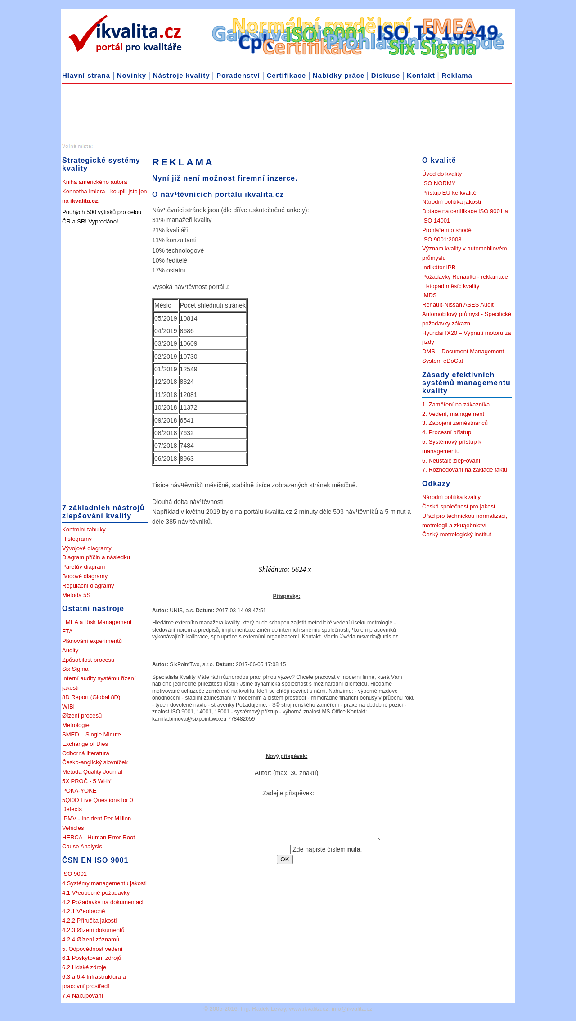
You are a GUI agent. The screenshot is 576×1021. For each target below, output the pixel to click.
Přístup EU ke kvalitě (449, 192)
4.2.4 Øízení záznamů (90, 939)
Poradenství (238, 75)
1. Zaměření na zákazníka (456, 404)
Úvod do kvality (442, 173)
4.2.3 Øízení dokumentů (93, 930)
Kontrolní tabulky (84, 529)
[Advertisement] (134, 115)
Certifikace (286, 75)
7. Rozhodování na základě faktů (464, 469)
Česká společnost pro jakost (458, 506)
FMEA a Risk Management (97, 622)
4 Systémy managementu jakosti (104, 883)
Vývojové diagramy (87, 548)
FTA (67, 631)
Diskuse (385, 75)
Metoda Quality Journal (92, 771)
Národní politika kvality (451, 497)
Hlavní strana (86, 75)
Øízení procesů (82, 715)
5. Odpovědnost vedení (92, 948)
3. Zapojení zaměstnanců (455, 422)
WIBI (68, 706)
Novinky (131, 75)
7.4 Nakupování (82, 995)
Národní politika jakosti (451, 201)
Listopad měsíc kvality (450, 286)
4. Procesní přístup (446, 432)
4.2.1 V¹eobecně (83, 911)
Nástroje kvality (181, 75)
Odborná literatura (85, 753)
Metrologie (76, 725)
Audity (70, 650)
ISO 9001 (74, 873)
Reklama (456, 75)
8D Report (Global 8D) (91, 697)
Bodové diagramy (85, 576)
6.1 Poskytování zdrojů (92, 957)
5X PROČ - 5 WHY (87, 781)
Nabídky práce (339, 75)
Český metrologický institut (456, 534)
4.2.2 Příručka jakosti (89, 920)
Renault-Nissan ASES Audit (458, 304)
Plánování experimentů (92, 641)
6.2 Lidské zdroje (84, 967)
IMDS (429, 295)
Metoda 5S (76, 595)
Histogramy (77, 538)
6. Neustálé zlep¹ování (451, 460)
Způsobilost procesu (88, 659)
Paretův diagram (83, 566)
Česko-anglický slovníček (95, 762)
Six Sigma (75, 668)
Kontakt (421, 75)
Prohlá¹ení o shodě (447, 230)
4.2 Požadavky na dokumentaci (103, 902)
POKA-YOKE (79, 790)
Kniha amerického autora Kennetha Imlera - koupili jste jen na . (104, 191)
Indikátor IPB (438, 267)
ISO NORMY (438, 183)
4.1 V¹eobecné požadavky (96, 892)
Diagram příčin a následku (96, 557)
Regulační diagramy (88, 585)
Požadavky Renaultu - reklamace (465, 276)
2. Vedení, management (453, 413)
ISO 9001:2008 (441, 239)
